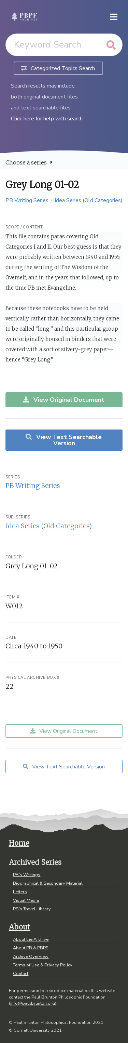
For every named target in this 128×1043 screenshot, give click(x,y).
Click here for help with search (47, 118)
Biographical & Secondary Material (48, 883)
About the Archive (30, 939)
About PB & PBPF (30, 948)
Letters (20, 892)
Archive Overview (30, 956)
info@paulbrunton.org (32, 1003)
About (19, 927)
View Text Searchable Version (63, 440)
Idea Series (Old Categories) (89, 200)
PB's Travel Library (32, 908)
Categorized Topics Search (58, 68)
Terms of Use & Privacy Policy (42, 965)
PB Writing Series (26, 200)
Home (19, 843)
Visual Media (26, 900)
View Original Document (63, 400)
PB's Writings (26, 875)
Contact (20, 973)
